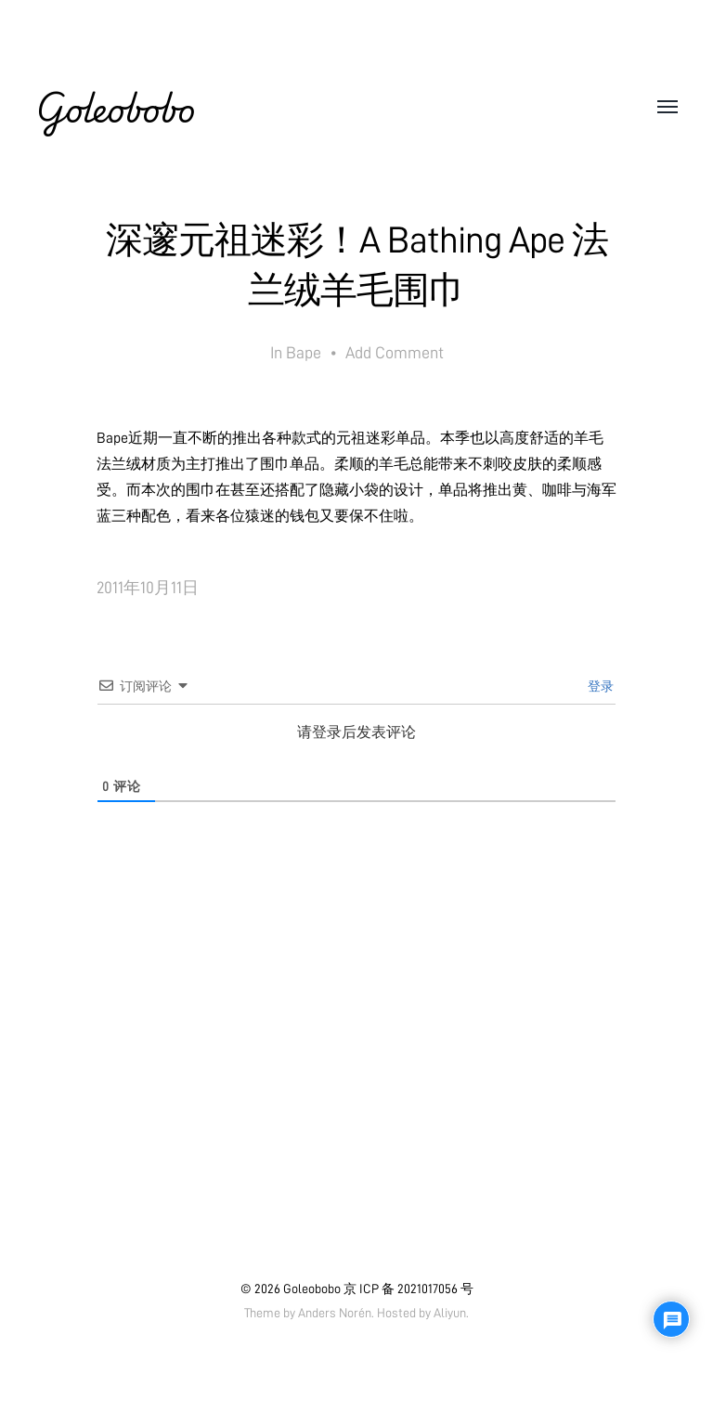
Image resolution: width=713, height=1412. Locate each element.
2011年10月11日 (148, 587)
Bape (303, 352)
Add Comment (394, 352)
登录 (599, 686)
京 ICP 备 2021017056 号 (408, 1288)
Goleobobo (115, 108)
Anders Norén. (336, 1312)
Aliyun (450, 1312)
